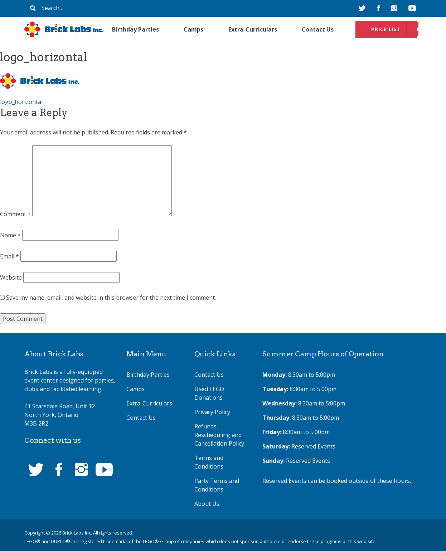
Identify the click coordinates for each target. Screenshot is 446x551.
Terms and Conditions (208, 462)
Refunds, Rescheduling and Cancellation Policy (219, 434)
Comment (15, 214)
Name (10, 235)
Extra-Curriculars (252, 29)
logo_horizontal (21, 102)
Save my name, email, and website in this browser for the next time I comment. (111, 297)
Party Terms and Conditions (216, 485)
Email (9, 256)
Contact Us (318, 29)
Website (11, 277)
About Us (206, 504)
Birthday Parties (135, 29)
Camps (193, 29)
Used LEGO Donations (209, 393)
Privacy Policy (212, 412)
